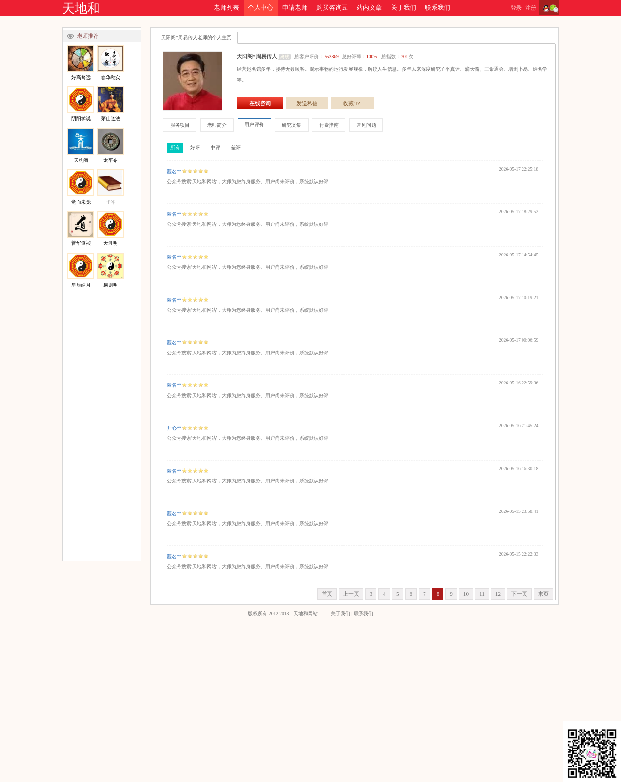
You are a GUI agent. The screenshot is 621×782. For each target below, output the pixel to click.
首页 (327, 594)
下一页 (519, 594)
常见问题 (366, 125)
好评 (195, 147)
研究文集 (291, 125)
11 (482, 594)
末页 (543, 594)
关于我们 (403, 7)
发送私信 (307, 103)
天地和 (81, 8)
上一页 (351, 594)
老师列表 (226, 7)
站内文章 (369, 7)
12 (498, 594)
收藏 (352, 103)
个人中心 (260, 7)
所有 (175, 147)
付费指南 (329, 125)
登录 (516, 8)
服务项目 (180, 125)
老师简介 (217, 125)
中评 (215, 147)
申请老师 (295, 7)
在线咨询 (260, 103)
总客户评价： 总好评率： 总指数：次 (354, 56)
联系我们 (437, 7)
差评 (236, 147)
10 (466, 594)
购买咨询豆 (332, 7)
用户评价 (254, 124)
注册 (530, 8)
